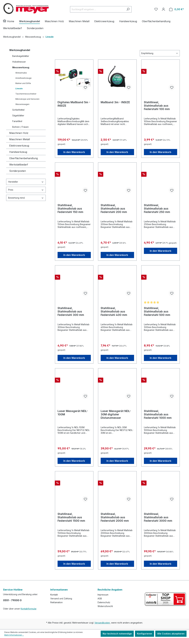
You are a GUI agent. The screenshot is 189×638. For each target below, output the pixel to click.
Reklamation (56, 602)
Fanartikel (17, 121)
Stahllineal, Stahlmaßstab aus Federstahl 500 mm (157, 311)
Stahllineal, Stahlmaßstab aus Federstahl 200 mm (114, 209)
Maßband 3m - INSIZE (115, 102)
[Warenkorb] (176, 9)
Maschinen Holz (18, 133)
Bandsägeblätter (20, 56)
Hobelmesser (19, 61)
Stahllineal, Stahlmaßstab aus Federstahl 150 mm (70, 209)
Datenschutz (104, 602)
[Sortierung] (160, 53)
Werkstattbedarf (18, 164)
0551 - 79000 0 (12, 600)
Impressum (103, 594)
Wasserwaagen (22, 104)
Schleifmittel (18, 109)
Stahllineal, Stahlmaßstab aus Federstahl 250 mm (157, 209)
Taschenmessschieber (25, 94)
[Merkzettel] (156, 9)
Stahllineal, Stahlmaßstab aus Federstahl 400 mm (114, 311)
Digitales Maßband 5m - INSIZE (74, 104)
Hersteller (26, 181)
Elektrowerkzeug (19, 145)
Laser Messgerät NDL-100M (73, 412)
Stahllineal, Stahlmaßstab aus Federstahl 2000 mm (115, 517)
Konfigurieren (144, 633)
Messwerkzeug (20, 67)
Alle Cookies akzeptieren (171, 633)
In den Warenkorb (74, 152)
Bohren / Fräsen (20, 127)
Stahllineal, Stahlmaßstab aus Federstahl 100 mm (157, 106)
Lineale (19, 88)
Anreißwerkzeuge (23, 78)
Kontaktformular (28, 608)
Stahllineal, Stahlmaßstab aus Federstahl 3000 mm (158, 517)
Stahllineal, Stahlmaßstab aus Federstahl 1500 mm (71, 517)
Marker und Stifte (23, 83)
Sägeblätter (18, 115)
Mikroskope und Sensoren (27, 99)
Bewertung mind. (26, 197)
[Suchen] (128, 9)
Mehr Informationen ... (14, 635)
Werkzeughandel (19, 50)
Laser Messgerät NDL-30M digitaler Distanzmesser (116, 414)
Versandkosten (102, 622)
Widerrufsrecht (105, 606)
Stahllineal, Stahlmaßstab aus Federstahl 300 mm (71, 311)
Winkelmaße (21, 73)
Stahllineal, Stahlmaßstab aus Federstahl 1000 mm (158, 414)
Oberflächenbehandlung (23, 158)
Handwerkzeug (18, 151)
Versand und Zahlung (61, 598)
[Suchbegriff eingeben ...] (97, 9)
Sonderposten (17, 170)
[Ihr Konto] (163, 9)
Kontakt (54, 594)
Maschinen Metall (19, 139)
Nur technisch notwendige (117, 633)
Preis (26, 189)
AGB (100, 598)
